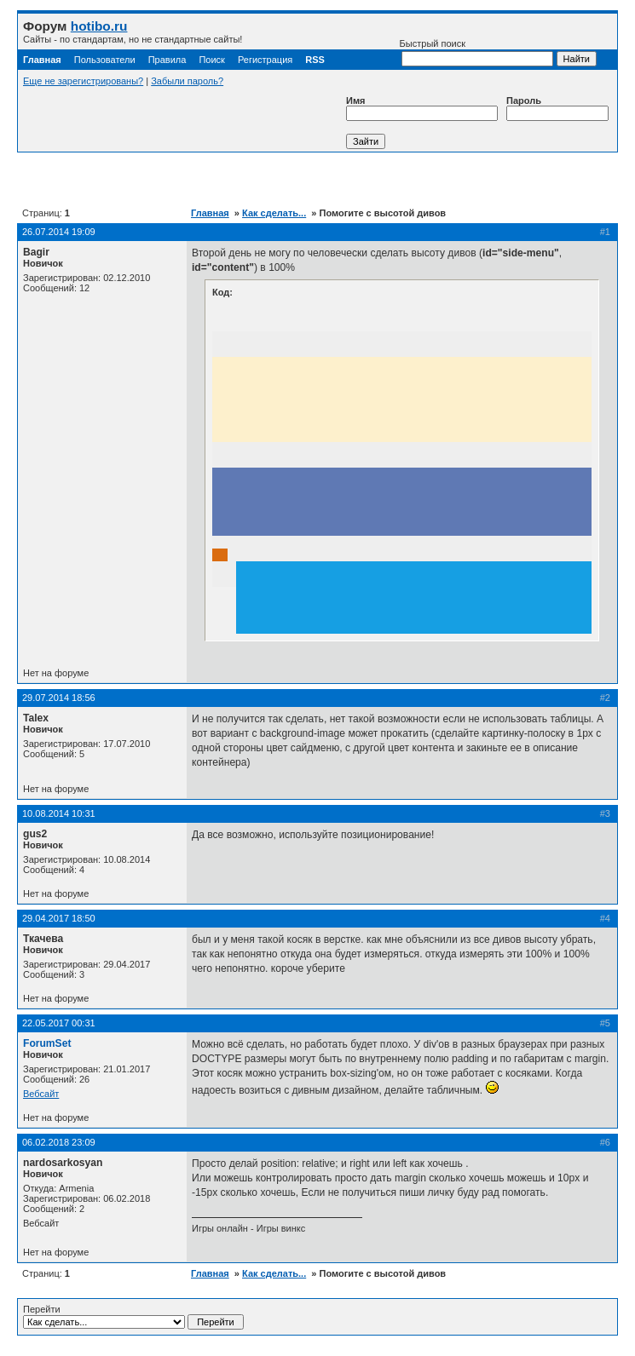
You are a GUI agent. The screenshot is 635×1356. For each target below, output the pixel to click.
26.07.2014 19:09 (58, 232)
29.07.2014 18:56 (58, 697)
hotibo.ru (99, 26)
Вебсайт (41, 1094)
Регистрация (265, 60)
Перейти (133, 1317)
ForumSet (47, 1043)
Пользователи (105, 60)
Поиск (211, 60)
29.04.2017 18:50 (58, 918)
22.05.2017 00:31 (58, 1023)
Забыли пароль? (187, 81)
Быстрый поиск (476, 52)
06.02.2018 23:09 (58, 1142)
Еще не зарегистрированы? (83, 81)
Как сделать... (274, 213)
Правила (167, 60)
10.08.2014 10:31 (58, 813)
